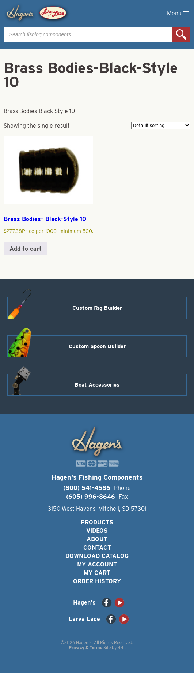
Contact (97, 547)
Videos (97, 530)
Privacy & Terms (85, 647)
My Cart (97, 572)
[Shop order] (160, 125)
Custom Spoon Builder (97, 346)
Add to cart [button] (25, 248)
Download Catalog (97, 556)
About (97, 539)
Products (97, 522)
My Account (97, 564)
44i (121, 647)
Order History (97, 581)
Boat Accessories (97, 385)
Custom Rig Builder (97, 308)
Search (181, 34)
